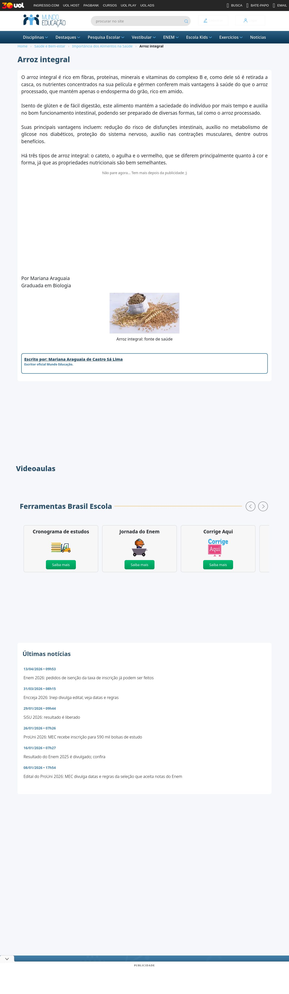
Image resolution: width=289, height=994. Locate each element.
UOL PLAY (128, 5)
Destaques (68, 37)
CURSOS (110, 5)
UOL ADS (147, 5)
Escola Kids (199, 37)
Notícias (258, 37)
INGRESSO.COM (46, 5)
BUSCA (234, 5)
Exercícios (231, 37)
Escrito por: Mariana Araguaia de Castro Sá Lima (73, 359)
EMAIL (280, 5)
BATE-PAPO (257, 5)
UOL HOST (71, 5)
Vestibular (144, 37)
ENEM (171, 37)
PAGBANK (91, 5)
